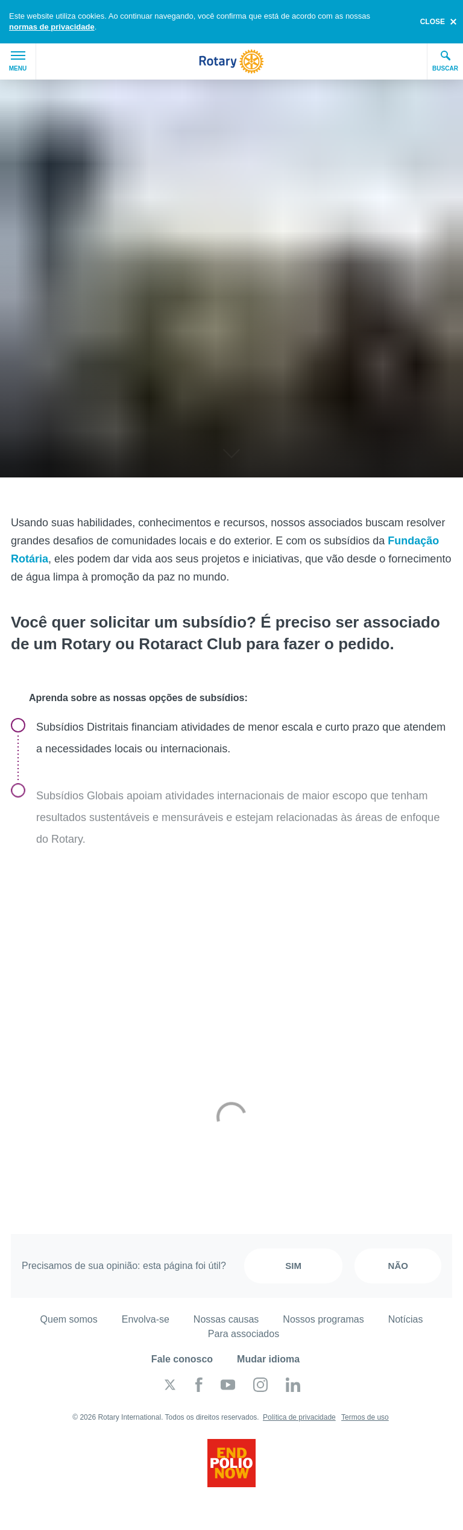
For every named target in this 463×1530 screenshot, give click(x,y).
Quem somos (69, 1319)
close (432, 21)
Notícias (405, 1319)
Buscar (445, 61)
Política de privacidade (299, 1417)
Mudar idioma (268, 1359)
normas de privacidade (52, 26)
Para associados (243, 1334)
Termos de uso (365, 1417)
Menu (18, 61)
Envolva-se (145, 1319)
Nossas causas (226, 1319)
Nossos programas (323, 1319)
